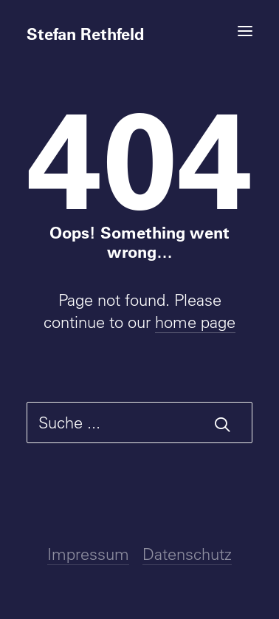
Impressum (88, 554)
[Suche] (139, 422)
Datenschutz (187, 554)
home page (195, 322)
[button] (245, 31)
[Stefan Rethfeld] (139, 27)
